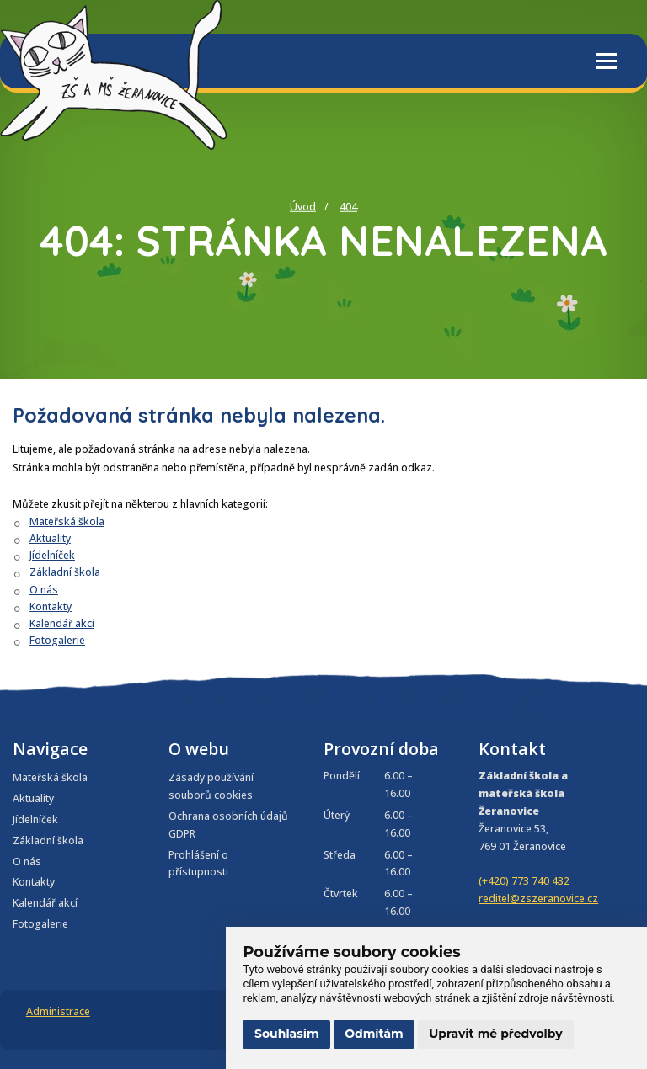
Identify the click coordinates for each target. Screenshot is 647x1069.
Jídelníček (52, 555)
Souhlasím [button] (286, 1033)
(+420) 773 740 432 (524, 881)
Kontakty (50, 606)
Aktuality (50, 538)
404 (348, 206)
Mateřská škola (66, 521)
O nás (43, 589)
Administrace (58, 1011)
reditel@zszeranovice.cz (538, 898)
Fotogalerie (57, 640)
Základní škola (64, 572)
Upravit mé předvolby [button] (495, 1033)
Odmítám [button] (374, 1033)
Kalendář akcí (61, 623)
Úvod (303, 206)
